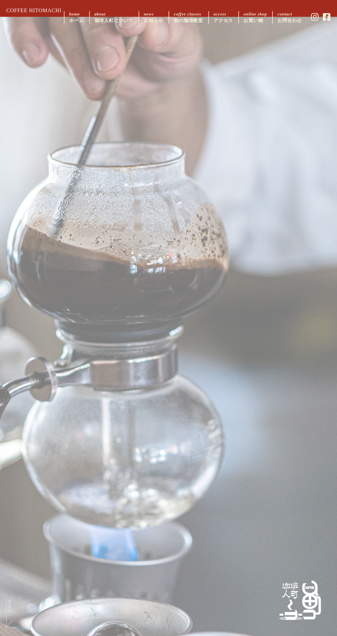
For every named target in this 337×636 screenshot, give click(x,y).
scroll (14, 597)
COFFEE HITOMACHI (38, 10)
